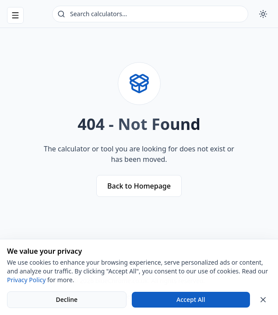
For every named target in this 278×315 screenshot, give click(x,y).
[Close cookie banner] (263, 300)
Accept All (190, 299)
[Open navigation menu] (15, 15)
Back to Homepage (139, 186)
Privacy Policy (26, 280)
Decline (66, 299)
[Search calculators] (150, 14)
